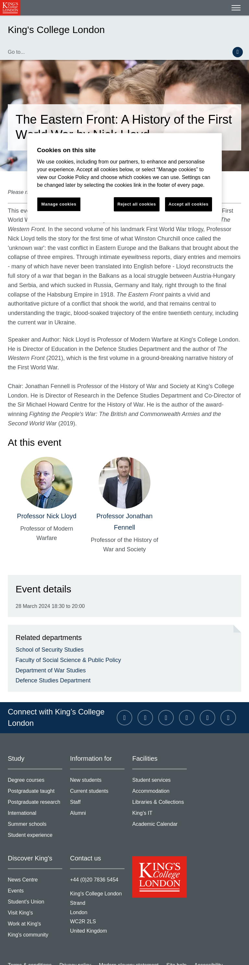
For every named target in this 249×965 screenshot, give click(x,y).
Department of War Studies (47, 645)
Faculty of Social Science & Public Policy (63, 634)
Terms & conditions (28, 937)
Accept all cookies (188, 204)
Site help (166, 937)
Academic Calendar (159, 800)
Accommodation (159, 768)
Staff (97, 779)
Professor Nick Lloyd (47, 490)
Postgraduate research (35, 779)
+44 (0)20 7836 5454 (92, 853)
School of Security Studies (46, 623)
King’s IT (159, 789)
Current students (97, 768)
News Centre (35, 855)
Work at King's (35, 898)
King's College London (49, 30)
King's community (35, 908)
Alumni (97, 789)
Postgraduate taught (35, 768)
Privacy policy (71, 937)
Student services (159, 757)
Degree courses (35, 757)
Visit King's (35, 887)
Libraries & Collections (159, 779)
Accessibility (195, 937)
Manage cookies (25, 953)
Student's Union (35, 876)
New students (97, 757)
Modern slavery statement (121, 937)
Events (35, 866)
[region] (124, 178)
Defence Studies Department (49, 656)
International (35, 789)
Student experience (35, 811)
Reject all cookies (137, 204)
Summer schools (35, 800)
